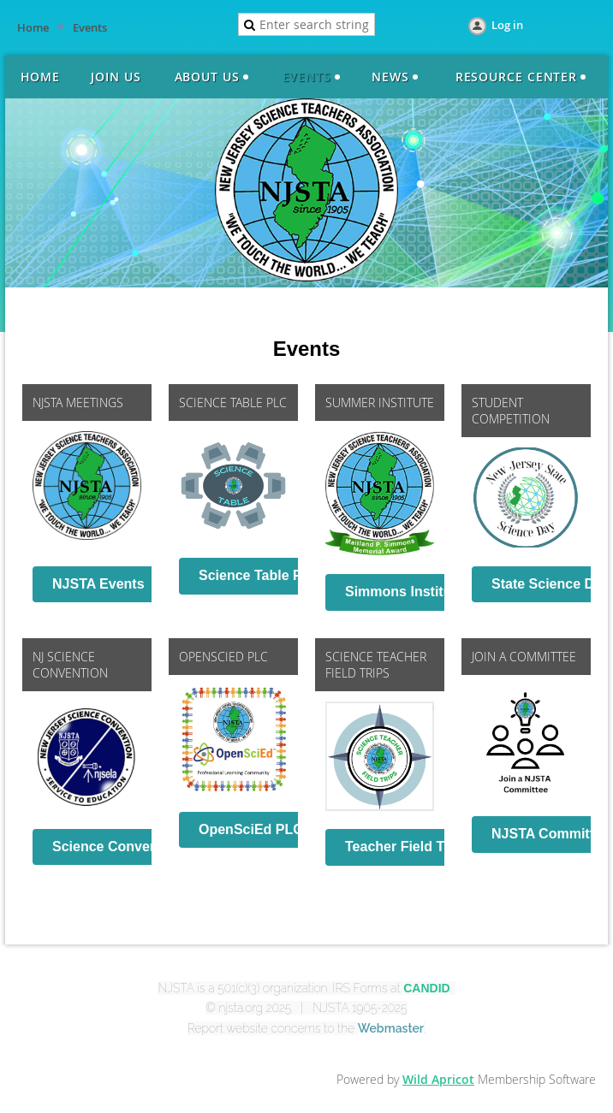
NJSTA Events (98, 584)
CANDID (426, 988)
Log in (507, 25)
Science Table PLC (259, 575)
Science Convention (117, 846)
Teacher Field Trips (407, 846)
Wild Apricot (438, 1079)
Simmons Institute (404, 591)
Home (33, 27)
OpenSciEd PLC (251, 829)
